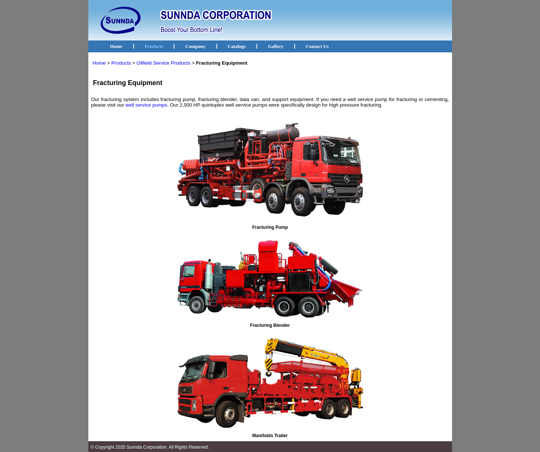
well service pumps (146, 105)
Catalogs (237, 46)
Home (116, 46)
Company (195, 46)
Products (154, 46)
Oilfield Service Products (163, 63)
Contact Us (317, 46)
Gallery (276, 46)
